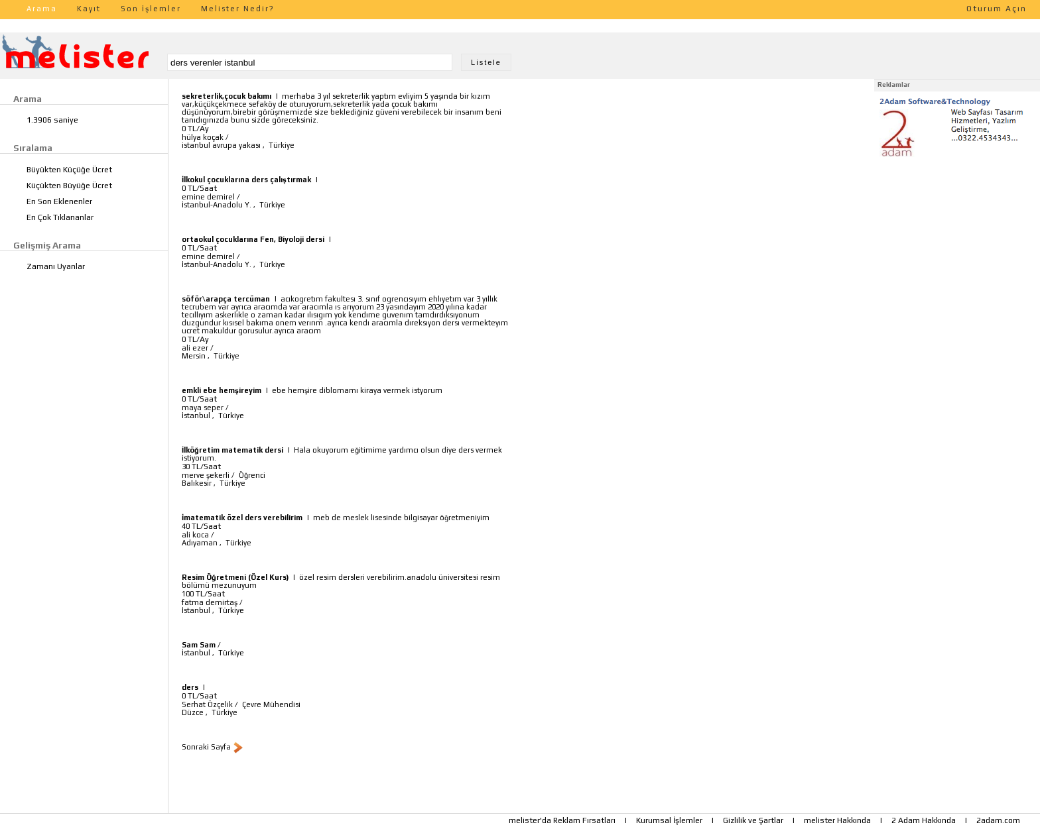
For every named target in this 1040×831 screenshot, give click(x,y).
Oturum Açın (996, 8)
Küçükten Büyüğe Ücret (69, 185)
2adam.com (998, 820)
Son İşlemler (151, 9)
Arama (42, 9)
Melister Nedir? (238, 9)
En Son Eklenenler (59, 201)
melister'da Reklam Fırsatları (562, 820)
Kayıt (89, 9)
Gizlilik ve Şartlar (753, 820)
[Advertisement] (957, 244)
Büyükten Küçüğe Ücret (69, 169)
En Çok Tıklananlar (60, 217)
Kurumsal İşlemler (669, 820)
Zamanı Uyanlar (56, 266)
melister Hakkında (837, 820)
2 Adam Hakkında (923, 820)
